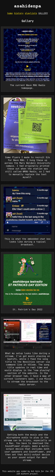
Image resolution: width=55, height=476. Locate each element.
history (19, 13)
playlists (31, 13)
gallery (43, 13)
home (10, 13)
